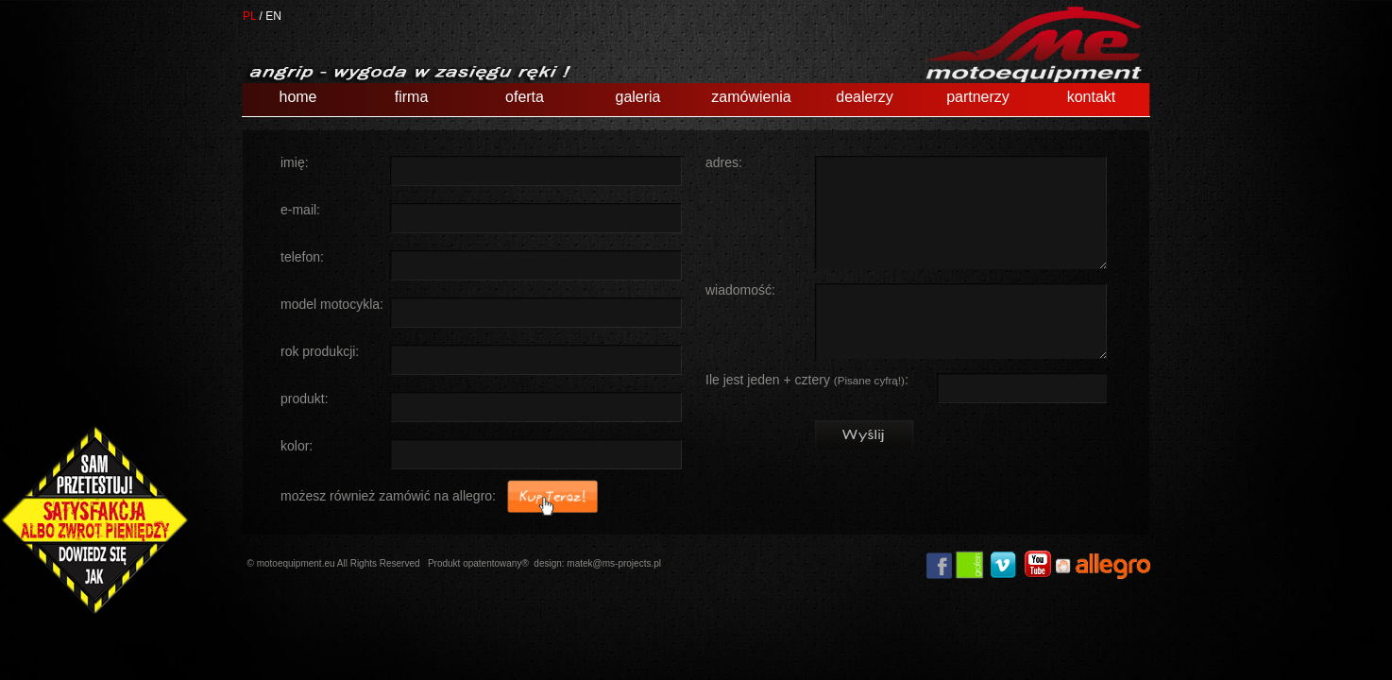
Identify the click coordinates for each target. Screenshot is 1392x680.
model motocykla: (331, 305)
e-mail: (300, 210)
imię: (294, 163)
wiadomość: (740, 290)
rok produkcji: (319, 352)
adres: (723, 163)
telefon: (302, 257)
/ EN (270, 16)
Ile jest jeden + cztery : (806, 380)
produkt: (304, 399)
